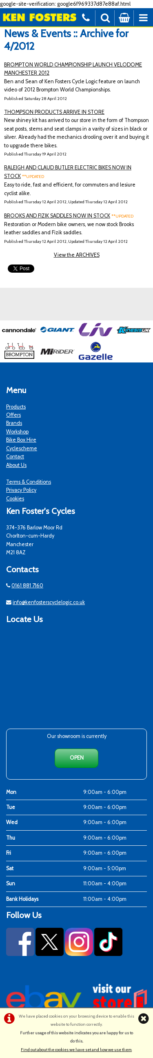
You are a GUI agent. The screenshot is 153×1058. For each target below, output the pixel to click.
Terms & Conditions (28, 482)
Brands (14, 423)
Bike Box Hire (21, 440)
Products (16, 407)
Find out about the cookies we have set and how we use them (76, 1049)
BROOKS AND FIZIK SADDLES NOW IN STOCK (57, 216)
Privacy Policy (21, 490)
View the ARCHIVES (77, 255)
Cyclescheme (21, 448)
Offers (13, 415)
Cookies (15, 499)
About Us (16, 465)
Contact (15, 456)
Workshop (17, 432)
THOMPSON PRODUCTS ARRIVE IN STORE (54, 112)
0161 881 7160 (27, 585)
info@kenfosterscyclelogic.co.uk (49, 602)
